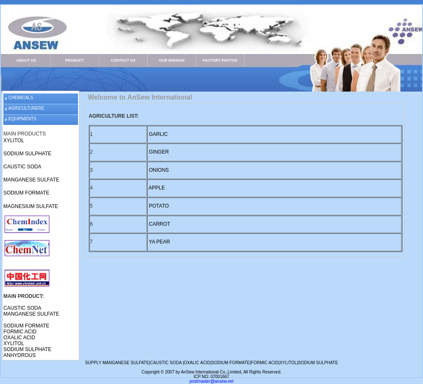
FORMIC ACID (20, 332)
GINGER (159, 152)
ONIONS (159, 170)
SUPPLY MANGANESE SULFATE (117, 362)
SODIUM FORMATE (26, 193)
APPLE (156, 188)
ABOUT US (26, 60)
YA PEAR (159, 242)
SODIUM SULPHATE (27, 154)
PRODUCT (74, 60)
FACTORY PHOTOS (220, 60)
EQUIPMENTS (22, 118)
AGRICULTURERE (26, 108)
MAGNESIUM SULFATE (30, 206)
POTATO (158, 206)
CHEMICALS (20, 97)
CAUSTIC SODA (22, 167)
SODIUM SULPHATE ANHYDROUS (27, 352)
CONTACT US (123, 60)
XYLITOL (13, 140)
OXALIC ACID (19, 338)
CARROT (159, 224)
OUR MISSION (172, 60)
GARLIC (158, 134)
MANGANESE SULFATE (31, 180)
